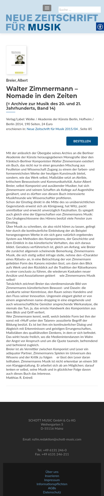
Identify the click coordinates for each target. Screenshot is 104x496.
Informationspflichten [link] (52, 484)
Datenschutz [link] (52, 492)
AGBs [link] (52, 488)
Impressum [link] (52, 480)
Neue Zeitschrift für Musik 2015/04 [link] (52, 129)
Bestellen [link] (82, 141)
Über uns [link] (52, 472)
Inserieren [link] (52, 476)
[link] (52, 22)
